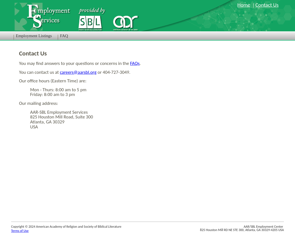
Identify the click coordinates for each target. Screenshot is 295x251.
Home (243, 5)
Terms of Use (20, 231)
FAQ (64, 36)
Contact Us (267, 5)
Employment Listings (34, 36)
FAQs (134, 63)
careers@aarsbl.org (78, 72)
